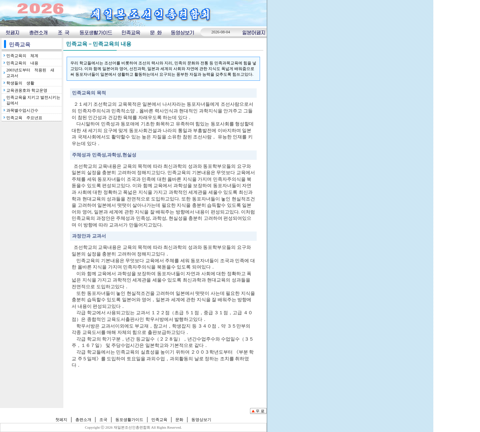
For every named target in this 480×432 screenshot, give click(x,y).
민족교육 (131, 32)
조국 (63, 32)
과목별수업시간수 (22, 110)
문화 (155, 32)
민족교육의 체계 (22, 55)
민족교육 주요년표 (24, 117)
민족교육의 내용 (22, 63)
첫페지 (12, 32)
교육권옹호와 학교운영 (26, 90)
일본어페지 (254, 32)
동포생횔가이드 (95, 32)
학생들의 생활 (20, 83)
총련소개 (38, 32)
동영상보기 (183, 32)
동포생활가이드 (129, 419)
